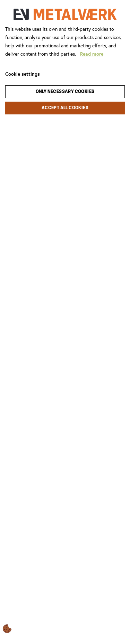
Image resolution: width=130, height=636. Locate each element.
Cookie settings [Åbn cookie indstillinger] (22, 74)
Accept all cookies (65, 108)
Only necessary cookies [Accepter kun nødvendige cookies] (65, 91)
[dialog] (65, 318)
